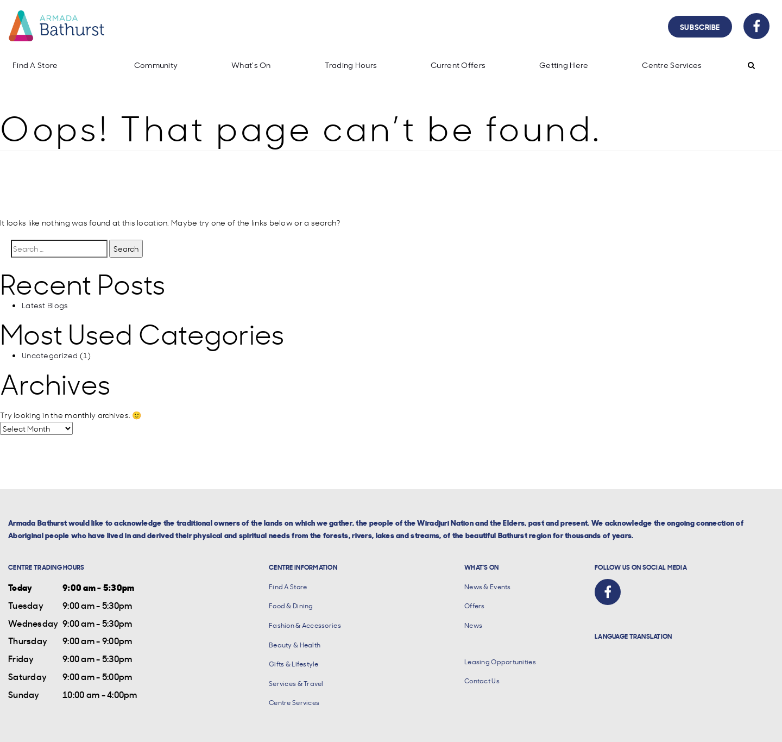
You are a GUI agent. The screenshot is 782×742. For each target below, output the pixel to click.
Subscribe (700, 26)
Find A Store (35, 65)
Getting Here (563, 65)
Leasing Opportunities (500, 661)
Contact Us (482, 680)
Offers (474, 605)
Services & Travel (296, 683)
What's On (251, 65)
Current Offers (458, 65)
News (473, 625)
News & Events (487, 586)
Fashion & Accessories (305, 625)
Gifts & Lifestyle (294, 664)
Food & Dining (291, 605)
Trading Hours (351, 65)
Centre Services (672, 65)
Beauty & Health (294, 645)
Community (156, 65)
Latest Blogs (45, 305)
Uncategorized (50, 355)
